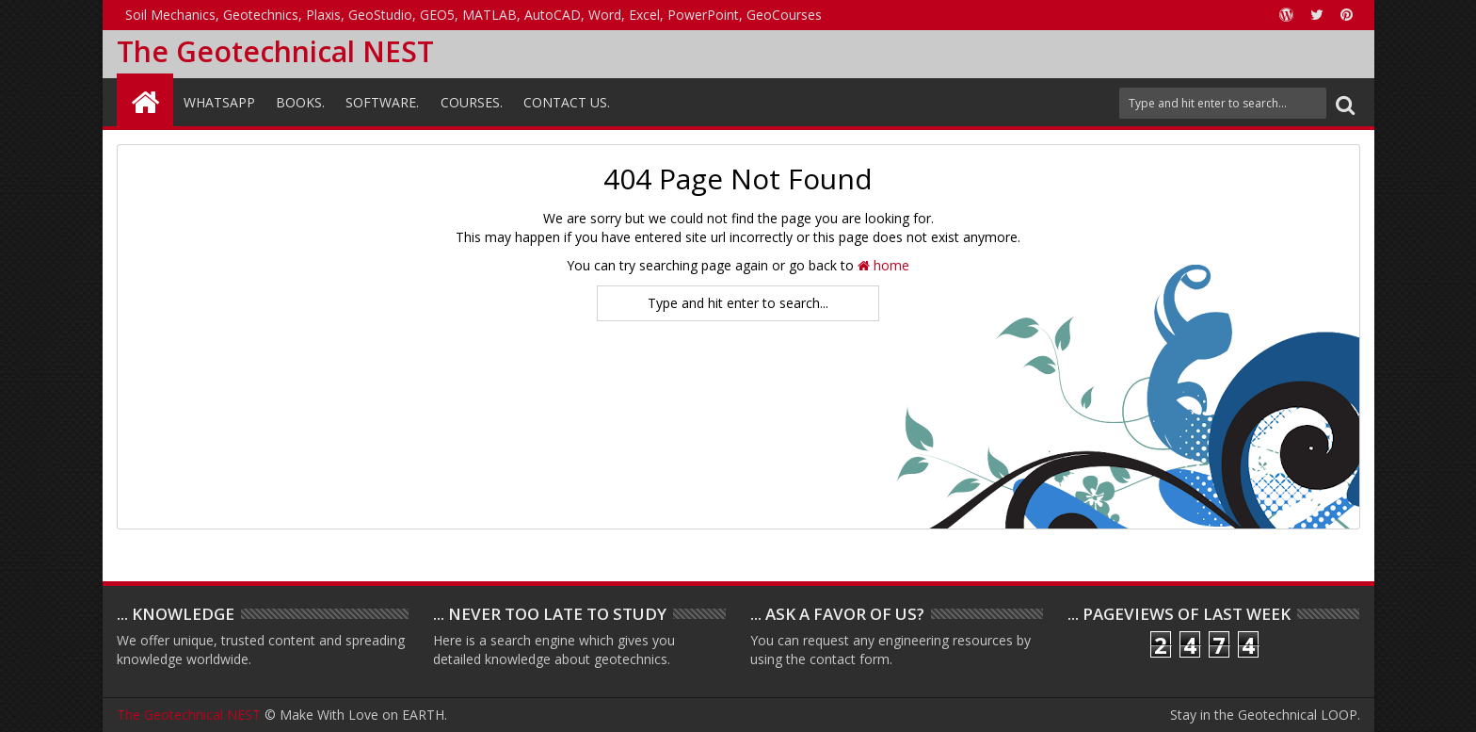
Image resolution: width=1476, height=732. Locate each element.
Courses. (472, 102)
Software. (382, 102)
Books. (300, 102)
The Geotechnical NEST (275, 51)
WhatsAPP (219, 102)
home (883, 265)
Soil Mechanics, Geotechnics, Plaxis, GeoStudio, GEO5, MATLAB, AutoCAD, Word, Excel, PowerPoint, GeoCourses (473, 15)
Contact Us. (566, 102)
